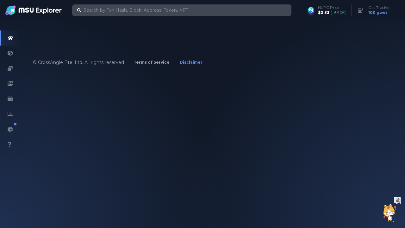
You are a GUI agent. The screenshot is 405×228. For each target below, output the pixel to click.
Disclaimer (191, 62)
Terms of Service (152, 62)
